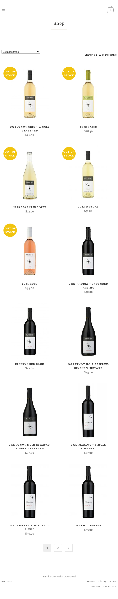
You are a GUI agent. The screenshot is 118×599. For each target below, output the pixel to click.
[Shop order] (21, 52)
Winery (102, 581)
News (113, 581)
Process (95, 586)
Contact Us (109, 586)
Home (91, 581)
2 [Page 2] (58, 548)
